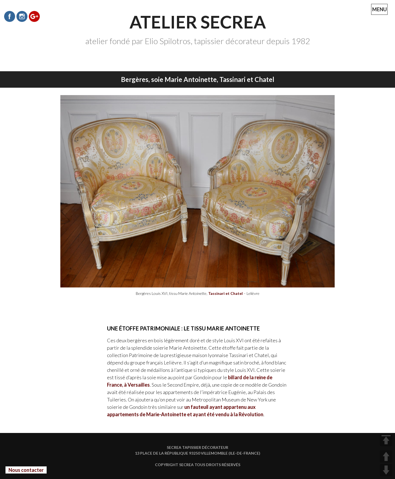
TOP (386, 440)
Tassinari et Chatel (225, 293)
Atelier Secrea (197, 21)
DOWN (386, 470)
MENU (380, 10)
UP (386, 456)
